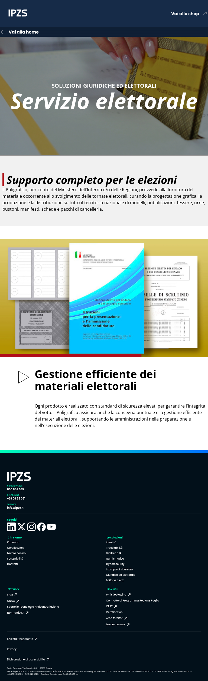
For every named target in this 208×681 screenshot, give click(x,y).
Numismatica (115, 559)
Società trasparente (22, 639)
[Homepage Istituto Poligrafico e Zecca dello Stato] (41, 13)
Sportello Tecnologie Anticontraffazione (33, 607)
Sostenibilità (15, 559)
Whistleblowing (118, 595)
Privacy (12, 649)
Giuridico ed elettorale (120, 575)
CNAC (13, 601)
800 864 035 (15, 489)
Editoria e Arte (115, 580)
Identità (111, 542)
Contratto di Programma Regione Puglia (132, 601)
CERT (112, 606)
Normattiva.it (18, 613)
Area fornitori (117, 618)
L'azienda (13, 542)
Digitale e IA (114, 553)
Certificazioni (15, 548)
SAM (12, 595)
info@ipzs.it (15, 508)
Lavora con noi (16, 553)
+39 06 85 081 (16, 499)
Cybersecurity (115, 564)
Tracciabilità (114, 548)
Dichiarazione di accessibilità (28, 659)
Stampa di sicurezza (119, 569)
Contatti (12, 564)
